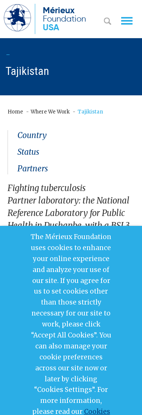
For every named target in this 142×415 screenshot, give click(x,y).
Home (15, 112)
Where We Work (50, 112)
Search (107, 22)
